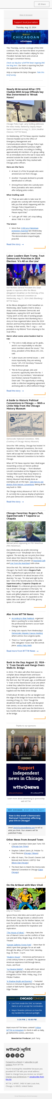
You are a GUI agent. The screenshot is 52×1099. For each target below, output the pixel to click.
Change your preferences (16, 1077)
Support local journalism (26, 22)
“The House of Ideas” (15, 932)
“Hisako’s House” (13, 957)
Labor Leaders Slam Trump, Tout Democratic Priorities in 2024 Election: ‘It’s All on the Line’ (25, 258)
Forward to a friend (14, 1062)
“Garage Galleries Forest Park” (19, 945)
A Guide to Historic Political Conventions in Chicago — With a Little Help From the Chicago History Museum (26, 404)
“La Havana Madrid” (15, 969)
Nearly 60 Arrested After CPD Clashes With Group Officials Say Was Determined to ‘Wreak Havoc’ (25, 93)
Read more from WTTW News (22, 651)
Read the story (15, 244)
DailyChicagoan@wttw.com (24, 827)
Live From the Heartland (20, 563)
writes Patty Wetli (24, 645)
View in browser (26, 15)
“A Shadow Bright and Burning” (19, 981)
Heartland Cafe (39, 560)
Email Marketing (20, 1096)
